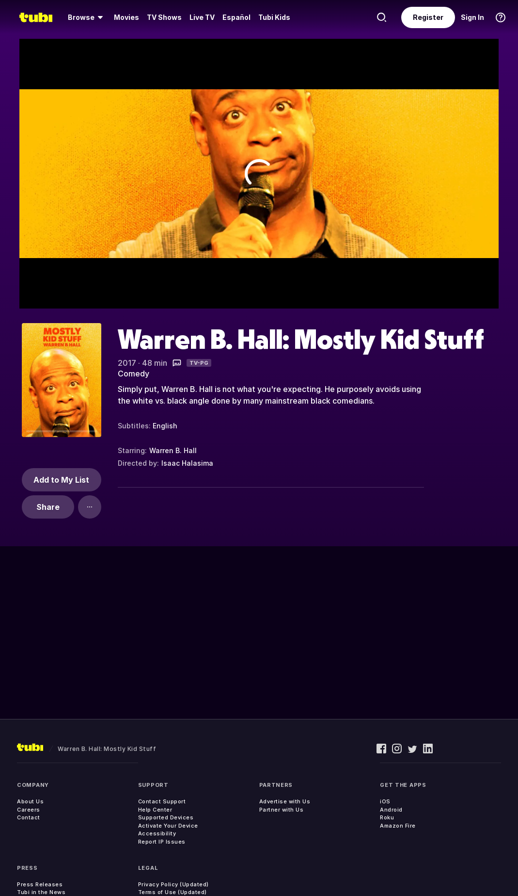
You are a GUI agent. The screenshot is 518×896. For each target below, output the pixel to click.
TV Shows (164, 17)
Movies (126, 17)
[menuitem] (87, 17)
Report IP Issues (162, 841)
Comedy (133, 373)
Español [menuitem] (236, 17)
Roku (387, 817)
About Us (30, 801)
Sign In (472, 17)
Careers (28, 809)
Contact (28, 817)
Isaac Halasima (187, 463)
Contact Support (162, 801)
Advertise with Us (285, 801)
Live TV (202, 17)
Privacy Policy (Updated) (173, 884)
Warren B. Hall (173, 450)
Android (391, 809)
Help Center (155, 809)
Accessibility (157, 833)
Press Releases (40, 884)
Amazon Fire (398, 825)
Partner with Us (281, 809)
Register (428, 17)
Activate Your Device (168, 825)
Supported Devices (166, 817)
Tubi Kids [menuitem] (274, 17)
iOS (385, 801)
